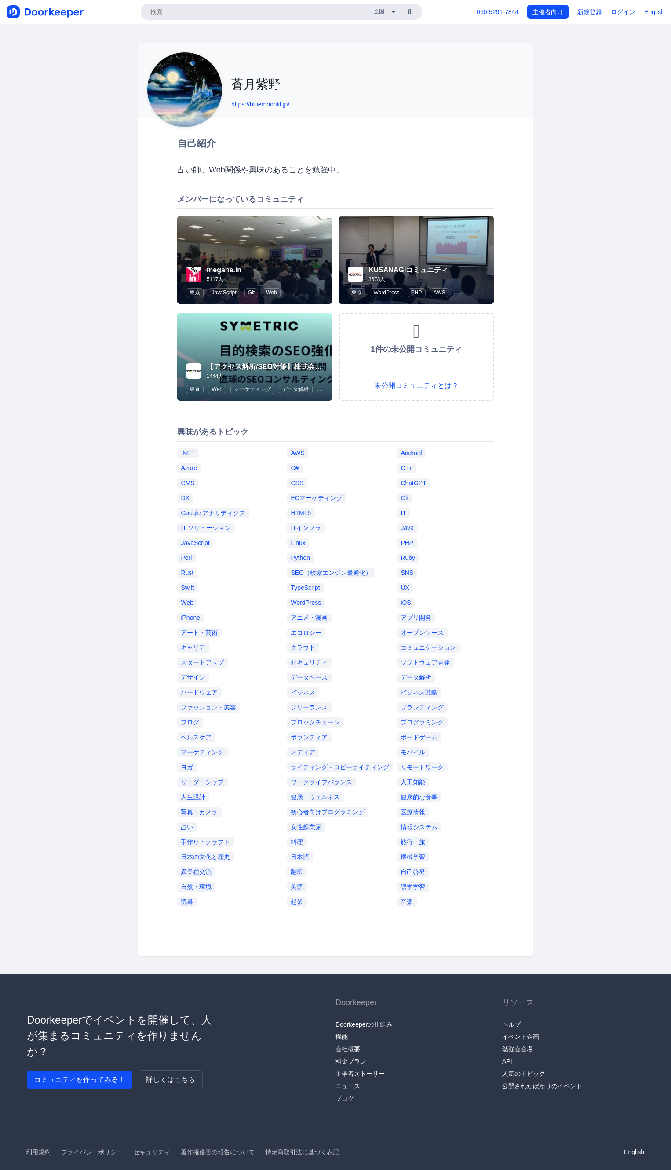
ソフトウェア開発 (425, 662)
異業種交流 (196, 871)
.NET (188, 453)
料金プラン (351, 1061)
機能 (342, 1036)
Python (300, 557)
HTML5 (301, 512)
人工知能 (413, 782)
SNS (407, 572)
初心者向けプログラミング (328, 811)
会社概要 (348, 1049)
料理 (297, 841)
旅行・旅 (413, 841)
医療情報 (413, 811)
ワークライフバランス (321, 782)
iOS (406, 602)
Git (251, 292)
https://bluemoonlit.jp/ (260, 104)
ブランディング (422, 707)
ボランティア (309, 737)
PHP (416, 292)
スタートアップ (202, 662)
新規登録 (589, 11)
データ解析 (295, 389)
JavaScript (224, 292)
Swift (187, 587)
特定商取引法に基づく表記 (302, 1151)
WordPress (386, 292)
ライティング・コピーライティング (340, 767)
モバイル (413, 752)
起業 (297, 901)
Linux (298, 542)
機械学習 (413, 856)
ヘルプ (511, 1024)
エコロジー (306, 632)
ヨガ (187, 767)
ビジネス (303, 692)
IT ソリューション (206, 527)
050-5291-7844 (497, 11)
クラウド (303, 647)
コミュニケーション (428, 647)
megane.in (224, 270)
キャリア (193, 647)
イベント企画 (520, 1036)
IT (403, 512)
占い (187, 826)
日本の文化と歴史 (205, 856)
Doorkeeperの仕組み (364, 1024)
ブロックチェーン (315, 722)
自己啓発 (413, 871)
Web (271, 292)
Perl (186, 557)
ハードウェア (199, 692)
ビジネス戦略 (419, 692)
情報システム (419, 826)
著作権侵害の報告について (218, 1151)
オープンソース (422, 632)
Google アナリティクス (213, 512)
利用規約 (38, 1151)
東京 (195, 292)
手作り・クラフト (205, 841)
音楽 (407, 901)
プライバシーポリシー (92, 1151)
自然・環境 (196, 886)
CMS (187, 482)
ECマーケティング (316, 497)
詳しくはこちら (170, 1079)
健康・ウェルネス (315, 797)
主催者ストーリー (360, 1073)
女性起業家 (306, 826)
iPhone (190, 617)
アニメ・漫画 (309, 617)
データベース (309, 677)
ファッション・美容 (208, 707)
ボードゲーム (419, 737)
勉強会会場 (517, 1049)
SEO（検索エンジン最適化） (331, 572)
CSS (297, 482)
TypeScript (305, 587)
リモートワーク (422, 767)
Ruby (408, 557)
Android (411, 453)
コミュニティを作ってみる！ (79, 1079)
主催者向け (547, 11)
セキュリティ (309, 662)
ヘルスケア (196, 737)
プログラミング (422, 722)
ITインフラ (306, 527)
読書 (187, 901)
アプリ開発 (416, 617)
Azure (189, 468)
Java (407, 527)
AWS (439, 292)
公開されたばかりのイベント (542, 1086)
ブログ (190, 722)
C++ (406, 468)
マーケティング (252, 389)
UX (405, 587)
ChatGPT (413, 482)
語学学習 (413, 886)
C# (295, 468)
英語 (297, 886)
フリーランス (309, 707)
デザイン (193, 677)
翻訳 (297, 871)
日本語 (300, 856)
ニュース (348, 1086)
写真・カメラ (199, 811)
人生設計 (193, 797)
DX (185, 497)
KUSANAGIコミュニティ (408, 270)
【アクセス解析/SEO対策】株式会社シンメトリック (289, 366)
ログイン (623, 11)
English (654, 11)
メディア (303, 752)
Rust (187, 572)
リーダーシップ (202, 782)
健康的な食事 (419, 797)
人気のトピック (523, 1073)
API (507, 1061)
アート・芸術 (199, 632)
